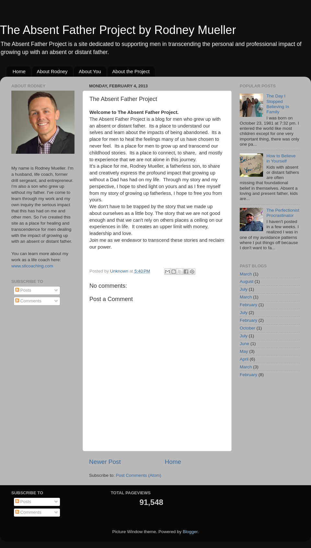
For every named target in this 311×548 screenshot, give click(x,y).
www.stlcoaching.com (32, 265)
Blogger (190, 531)
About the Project (131, 71)
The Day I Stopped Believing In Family (277, 104)
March (246, 274)
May (244, 351)
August (246, 281)
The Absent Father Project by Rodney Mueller (118, 30)
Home (19, 71)
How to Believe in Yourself (280, 158)
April (244, 359)
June (244, 343)
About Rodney (52, 71)
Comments (28, 300)
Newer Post (105, 461)
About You (90, 71)
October (247, 328)
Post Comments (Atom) (138, 475)
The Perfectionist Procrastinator (282, 213)
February (248, 304)
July (244, 289)
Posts (23, 290)
